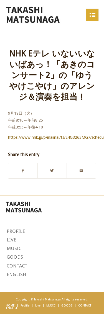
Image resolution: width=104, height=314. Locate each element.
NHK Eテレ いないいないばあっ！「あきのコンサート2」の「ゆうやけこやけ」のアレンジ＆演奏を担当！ (52, 75)
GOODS (15, 257)
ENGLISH (16, 274)
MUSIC (14, 248)
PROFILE (16, 231)
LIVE (11, 240)
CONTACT (17, 266)
